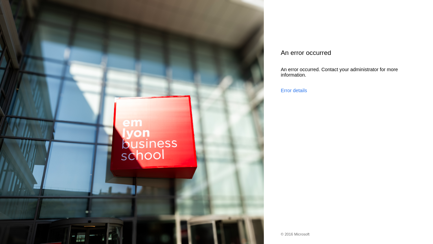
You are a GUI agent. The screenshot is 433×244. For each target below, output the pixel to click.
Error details (294, 90)
